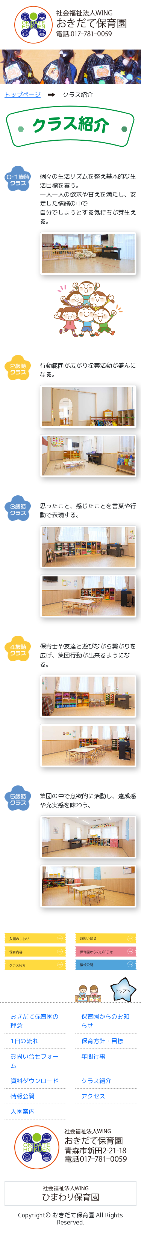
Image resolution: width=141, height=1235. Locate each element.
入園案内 (23, 1111)
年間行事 (93, 1056)
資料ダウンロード (35, 1081)
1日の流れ (24, 1041)
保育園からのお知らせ (105, 1021)
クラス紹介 (96, 1081)
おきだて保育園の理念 (35, 1021)
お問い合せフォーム (35, 1061)
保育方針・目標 (102, 1041)
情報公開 (23, 1096)
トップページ (23, 94)
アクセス (93, 1096)
